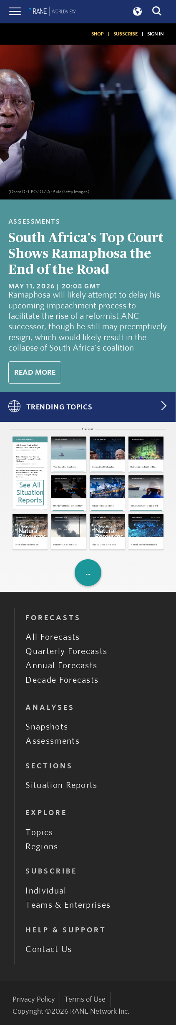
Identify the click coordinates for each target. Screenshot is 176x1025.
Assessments (52, 741)
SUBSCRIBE (125, 33)
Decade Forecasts (61, 680)
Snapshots (46, 726)
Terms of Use (85, 999)
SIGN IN (155, 33)
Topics (39, 832)
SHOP (97, 33)
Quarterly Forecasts (66, 651)
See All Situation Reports (29, 493)
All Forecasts (52, 637)
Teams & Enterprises (68, 905)
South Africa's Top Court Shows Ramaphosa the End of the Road (85, 254)
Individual (45, 890)
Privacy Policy (34, 999)
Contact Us (48, 949)
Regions (41, 846)
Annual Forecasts (61, 665)
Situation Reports (61, 785)
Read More (34, 372)
